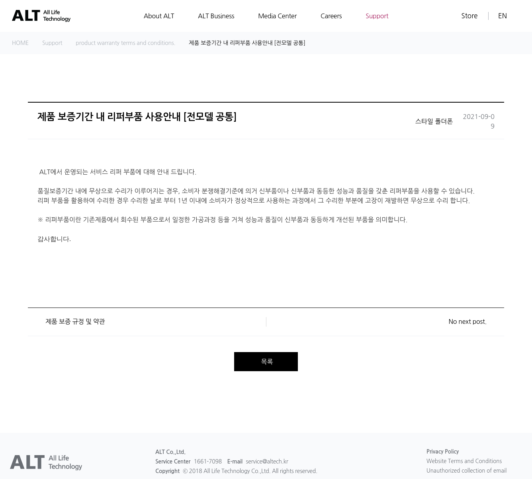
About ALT (159, 16)
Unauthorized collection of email (468, 472)
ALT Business (216, 16)
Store (469, 15)
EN (502, 15)
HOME (20, 43)
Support (377, 16)
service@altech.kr (267, 461)
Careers (331, 16)
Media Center (277, 16)
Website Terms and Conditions (465, 462)
